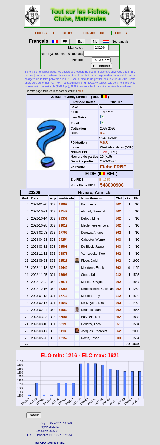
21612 (62, 225)
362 (102, 133)
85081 (62, 317)
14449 (62, 268)
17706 (62, 232)
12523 (62, 261)
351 (118, 324)
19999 (62, 204)
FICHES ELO (44, 33)
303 (118, 239)
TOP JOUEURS (94, 33)
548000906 (112, 185)
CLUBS (67, 33)
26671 (62, 282)
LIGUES (121, 33)
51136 (62, 331)
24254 (62, 239)
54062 (62, 310)
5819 (62, 324)
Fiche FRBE (113, 166)
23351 (62, 218)
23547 (62, 211)
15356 (62, 289)
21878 (62, 253)
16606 (62, 275)
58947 (62, 303)
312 (118, 275)
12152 (62, 338)
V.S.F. (104, 142)
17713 (62, 296)
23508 (62, 246)
